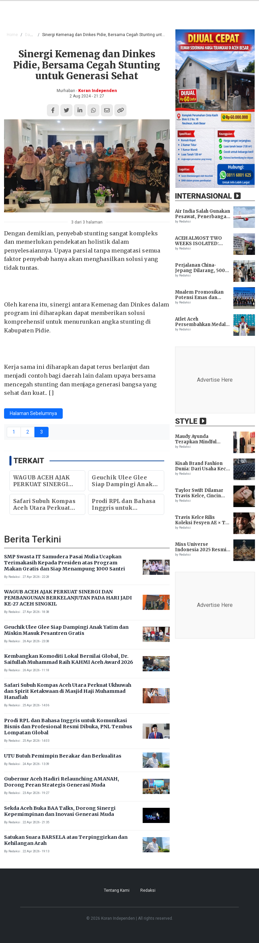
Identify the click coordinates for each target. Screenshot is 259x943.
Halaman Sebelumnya (33, 413)
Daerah (31, 34)
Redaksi (147, 890)
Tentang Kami (117, 890)
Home (12, 34)
